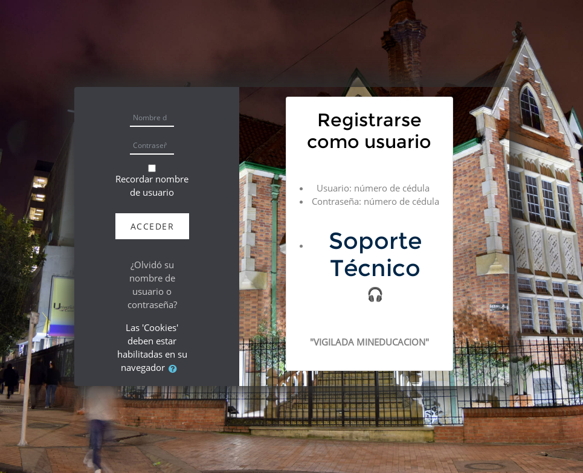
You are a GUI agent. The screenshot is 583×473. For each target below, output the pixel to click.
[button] (175, 368)
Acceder (152, 226)
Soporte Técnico (375, 254)
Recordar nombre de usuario (151, 185)
